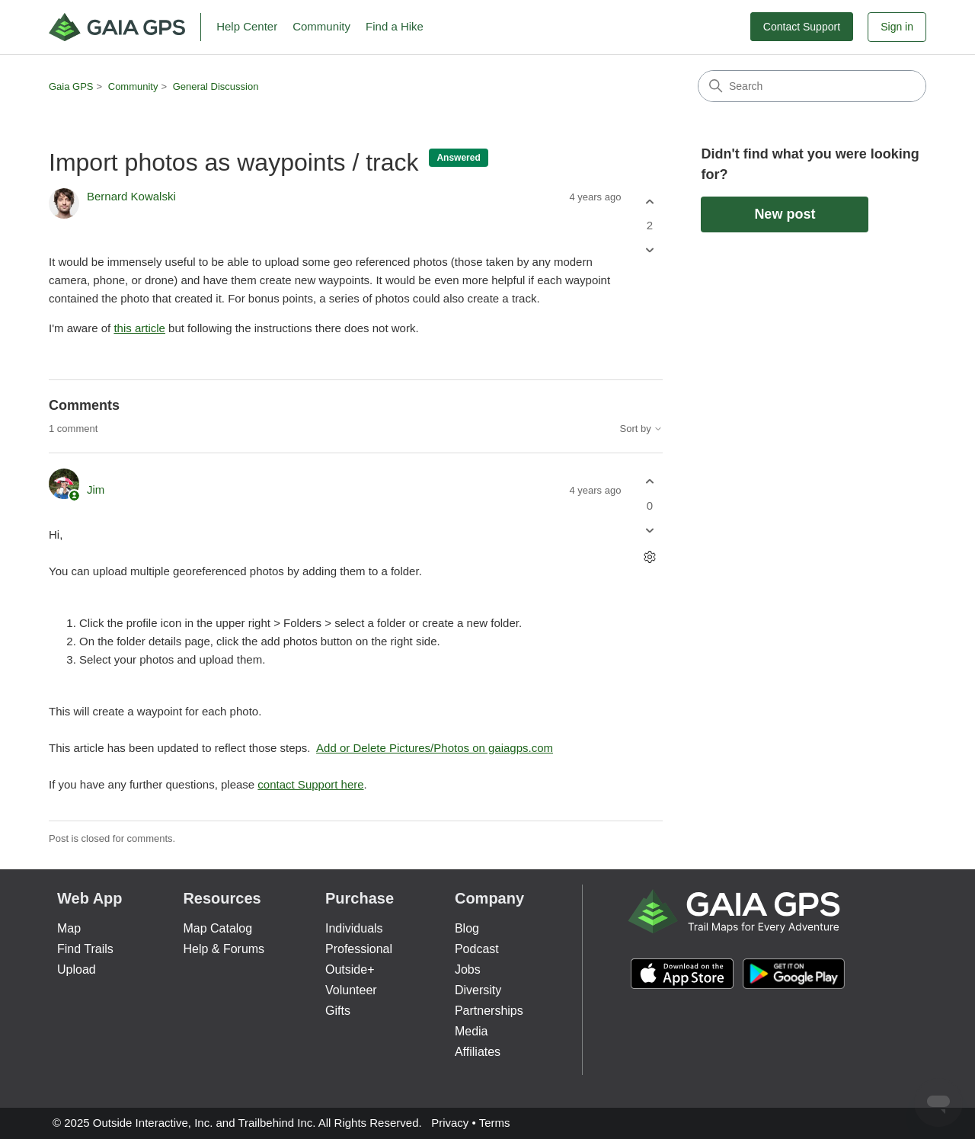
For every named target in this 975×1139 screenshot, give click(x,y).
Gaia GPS (71, 86)
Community (321, 26)
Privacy (449, 1122)
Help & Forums (223, 948)
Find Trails (85, 948)
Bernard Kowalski (131, 196)
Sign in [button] (897, 27)
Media (471, 1031)
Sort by (641, 429)
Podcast (477, 948)
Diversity (478, 990)
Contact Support (801, 27)
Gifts (337, 1010)
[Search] (811, 86)
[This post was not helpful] (649, 250)
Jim (95, 489)
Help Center (246, 26)
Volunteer (351, 990)
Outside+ (349, 969)
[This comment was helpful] (649, 482)
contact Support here (310, 784)
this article (139, 328)
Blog (467, 928)
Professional (358, 948)
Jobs (468, 969)
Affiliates (477, 1051)
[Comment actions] (649, 556)
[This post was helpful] (649, 201)
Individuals (354, 928)
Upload (76, 969)
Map (69, 928)
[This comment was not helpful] (649, 530)
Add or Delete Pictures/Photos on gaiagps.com (434, 747)
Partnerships (489, 1010)
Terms (494, 1122)
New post (784, 214)
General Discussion (216, 86)
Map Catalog (217, 928)
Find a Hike (395, 26)
